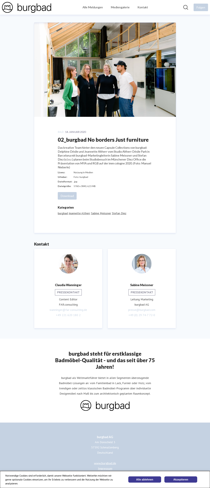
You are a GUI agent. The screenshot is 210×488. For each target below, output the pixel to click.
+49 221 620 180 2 (68, 315)
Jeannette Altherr (79, 213)
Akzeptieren (180, 479)
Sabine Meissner (101, 213)
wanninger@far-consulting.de (68, 310)
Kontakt (142, 7)
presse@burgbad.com (141, 310)
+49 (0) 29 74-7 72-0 (141, 315)
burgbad (63, 213)
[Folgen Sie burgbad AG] (201, 7)
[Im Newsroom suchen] (185, 7)
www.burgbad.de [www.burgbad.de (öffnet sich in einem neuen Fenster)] (105, 463)
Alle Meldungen (93, 7)
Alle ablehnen (144, 479)
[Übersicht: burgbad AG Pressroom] (26, 7)
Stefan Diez (119, 213)
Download (67, 196)
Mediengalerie (120, 7)
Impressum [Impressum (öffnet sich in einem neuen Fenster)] (105, 468)
